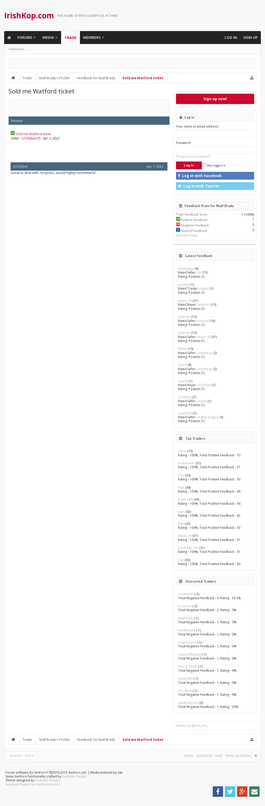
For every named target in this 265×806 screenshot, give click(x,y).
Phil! (181, 524)
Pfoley (182, 349)
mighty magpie (208, 417)
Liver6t (183, 381)
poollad (184, 284)
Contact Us (204, 755)
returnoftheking (189, 654)
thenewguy (186, 268)
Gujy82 (204, 288)
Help (219, 755)
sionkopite (186, 594)
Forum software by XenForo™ (46, 781)
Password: (183, 143)
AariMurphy (186, 630)
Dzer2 (182, 365)
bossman (185, 606)
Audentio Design (74, 784)
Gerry (182, 451)
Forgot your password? (193, 156)
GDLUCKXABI (187, 666)
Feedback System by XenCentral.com (32, 792)
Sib (199, 272)
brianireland (187, 642)
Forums (24, 37)
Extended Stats (186, 235)
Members (92, 37)
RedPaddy (185, 618)
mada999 (185, 413)
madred (203, 321)
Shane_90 (185, 300)
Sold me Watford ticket (33, 133)
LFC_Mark (185, 690)
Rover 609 (185, 499)
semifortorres (188, 703)
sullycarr (203, 304)
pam (181, 511)
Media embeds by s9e (106, 781)
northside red (188, 548)
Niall (181, 487)
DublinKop (204, 353)
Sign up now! (215, 98)
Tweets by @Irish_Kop (192, 725)
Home (188, 755)
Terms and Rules (238, 755)
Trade (70, 37)
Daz (181, 560)
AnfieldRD (185, 678)
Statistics (17, 49)
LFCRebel (28, 138)
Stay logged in (214, 165)
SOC (181, 475)
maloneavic (186, 463)
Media (48, 37)
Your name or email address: (197, 126)
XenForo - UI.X (20, 755)
